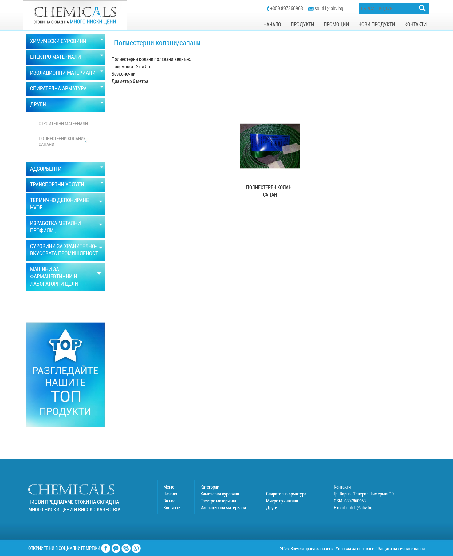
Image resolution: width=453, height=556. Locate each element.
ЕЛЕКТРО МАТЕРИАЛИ (55, 56)
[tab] (65, 41)
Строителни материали (63, 123)
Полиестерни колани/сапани (62, 141)
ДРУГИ (38, 104)
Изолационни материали (223, 507)
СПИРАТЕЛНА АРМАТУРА (58, 88)
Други (271, 507)
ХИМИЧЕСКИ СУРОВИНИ (58, 41)
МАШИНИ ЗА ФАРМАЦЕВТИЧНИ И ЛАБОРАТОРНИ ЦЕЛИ (54, 276)
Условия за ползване (355, 548)
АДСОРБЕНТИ (45, 168)
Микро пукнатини (282, 501)
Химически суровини (219, 493)
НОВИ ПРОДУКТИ (376, 24)
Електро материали (218, 501)
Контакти (171, 507)
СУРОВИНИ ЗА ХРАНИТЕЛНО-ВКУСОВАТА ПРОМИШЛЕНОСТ (64, 249)
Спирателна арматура (286, 493)
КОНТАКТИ (415, 24)
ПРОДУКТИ (302, 24)
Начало (170, 493)
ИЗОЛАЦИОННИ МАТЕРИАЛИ (63, 72)
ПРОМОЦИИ (336, 24)
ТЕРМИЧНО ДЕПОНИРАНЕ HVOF (59, 203)
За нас (169, 501)
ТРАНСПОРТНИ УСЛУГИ (57, 184)
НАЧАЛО (272, 24)
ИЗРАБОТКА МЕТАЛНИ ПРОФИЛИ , (55, 226)
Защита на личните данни (401, 548)
